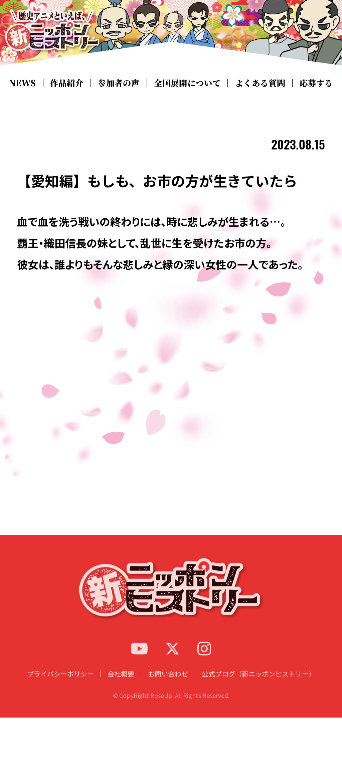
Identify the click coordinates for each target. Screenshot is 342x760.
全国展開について (186, 82)
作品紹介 (67, 82)
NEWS (24, 82)
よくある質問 (257, 82)
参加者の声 (118, 82)
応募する (313, 82)
